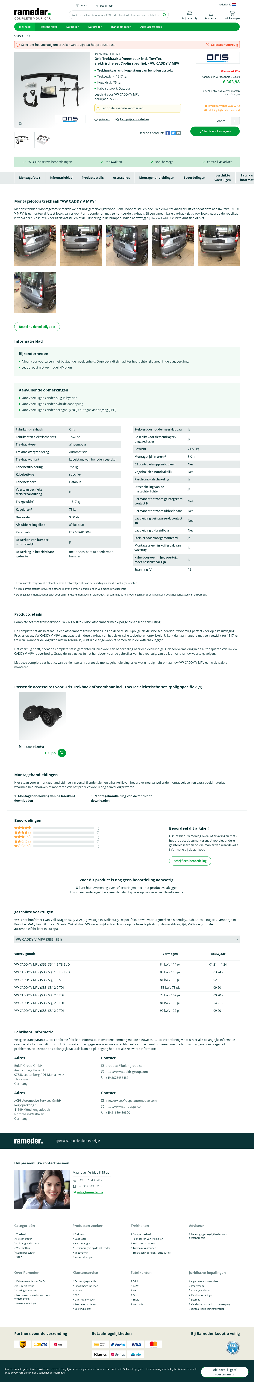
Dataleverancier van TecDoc (31, 1279)
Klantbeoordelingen (202, 1293)
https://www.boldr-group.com (127, 1070)
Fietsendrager (48, 27)
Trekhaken (140, 1223)
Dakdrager (95, 27)
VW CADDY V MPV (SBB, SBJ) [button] (39, 937)
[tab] (22, 140)
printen (104, 119)
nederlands (224, 4)
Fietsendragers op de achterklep (92, 1246)
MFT (135, 1288)
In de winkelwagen (217, 131)
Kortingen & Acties (26, 1288)
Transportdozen (121, 27)
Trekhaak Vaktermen (144, 1246)
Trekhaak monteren (144, 1241)
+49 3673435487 (117, 1076)
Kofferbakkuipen (25, 1251)
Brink (136, 1279)
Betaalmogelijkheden (86, 1284)
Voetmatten (23, 1246)
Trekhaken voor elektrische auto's (152, 1251)
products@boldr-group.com (125, 1064)
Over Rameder (26, 1271)
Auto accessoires (151, 27)
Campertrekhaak (142, 1232)
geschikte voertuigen (223, 177)
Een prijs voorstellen (134, 119)
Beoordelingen (194, 178)
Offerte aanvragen (85, 1298)
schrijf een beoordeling (190, 859)
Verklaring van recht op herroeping (210, 1302)
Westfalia (138, 1302)
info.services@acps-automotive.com (131, 1099)
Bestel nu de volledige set (37, 326)
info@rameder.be (90, 1190)
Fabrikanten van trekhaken (148, 1237)
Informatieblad (61, 178)
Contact (79, 1288)
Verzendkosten (83, 1307)
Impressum (197, 1284)
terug (20, 35)
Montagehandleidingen (156, 178)
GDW (135, 1284)
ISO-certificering (25, 1284)
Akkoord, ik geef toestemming (222, 1373)
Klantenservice (85, 1271)
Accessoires (121, 178)
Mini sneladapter (31, 745)
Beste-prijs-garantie (85, 1279)
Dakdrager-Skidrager (27, 1241)
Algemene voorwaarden (204, 1279)
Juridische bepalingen (207, 1271)
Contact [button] (84, 5)
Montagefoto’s (30, 178)
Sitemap (195, 1298)
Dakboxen (72, 27)
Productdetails (93, 178)
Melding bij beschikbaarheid (224, 110)
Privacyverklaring (200, 1288)
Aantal (221, 121)
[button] (211, 15)
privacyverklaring (32, 1375)
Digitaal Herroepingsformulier (207, 1307)
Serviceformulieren (85, 1302)
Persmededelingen (26, 1301)
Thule (136, 1298)
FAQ (77, 1293)
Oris (135, 1293)
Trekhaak (25, 27)
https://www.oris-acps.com (125, 1105)
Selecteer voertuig (222, 45)
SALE (19, 1255)
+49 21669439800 (118, 1111)
